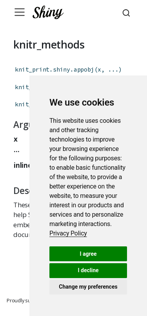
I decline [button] (88, 270)
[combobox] (127, 12)
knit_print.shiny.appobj (54, 69)
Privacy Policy (68, 233)
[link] (68, 233)
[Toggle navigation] (19, 12)
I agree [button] (88, 254)
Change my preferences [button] (88, 287)
